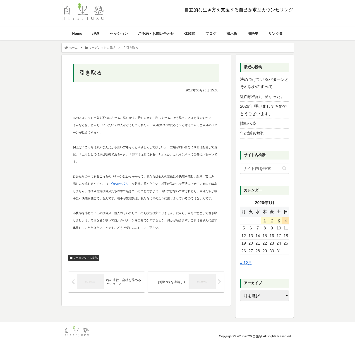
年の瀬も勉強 (252, 133)
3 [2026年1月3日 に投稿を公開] (279, 220)
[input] (264, 169)
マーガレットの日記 (84, 257)
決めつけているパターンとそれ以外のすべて (264, 83)
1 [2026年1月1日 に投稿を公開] (265, 220)
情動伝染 (248, 123)
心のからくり (120, 183)
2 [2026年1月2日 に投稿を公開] (272, 220)
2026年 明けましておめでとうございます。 (263, 110)
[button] (284, 168)
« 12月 (246, 263)
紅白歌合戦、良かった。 (262, 96)
